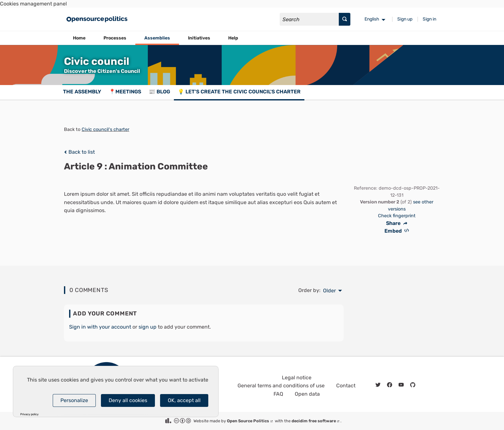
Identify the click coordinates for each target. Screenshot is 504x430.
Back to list (79, 152)
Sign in (429, 19)
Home (79, 38)
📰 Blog (159, 92)
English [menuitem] (371, 19)
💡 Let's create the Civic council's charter (239, 92)
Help (233, 38)
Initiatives (199, 38)
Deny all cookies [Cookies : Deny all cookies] (128, 400)
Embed (396, 231)
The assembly (82, 92)
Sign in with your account (100, 327)
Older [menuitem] (329, 290)
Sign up (404, 19)
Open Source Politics (250, 420)
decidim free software (316, 420)
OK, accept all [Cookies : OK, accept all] (184, 400)
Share (396, 223)
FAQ (278, 394)
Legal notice (296, 377)
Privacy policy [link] (29, 414)
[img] (65, 152)
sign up (148, 327)
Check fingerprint (397, 216)
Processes (115, 38)
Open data (307, 394)
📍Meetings (125, 92)
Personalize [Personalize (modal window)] (74, 400)
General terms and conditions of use (281, 386)
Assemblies (157, 38)
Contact (346, 386)
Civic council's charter (105, 129)
